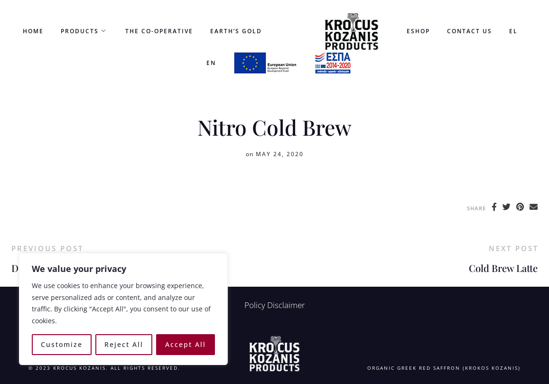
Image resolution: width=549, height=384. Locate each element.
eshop (418, 31)
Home (33, 31)
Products (80, 31)
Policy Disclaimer (274, 305)
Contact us (469, 31)
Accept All (185, 344)
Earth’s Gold (236, 31)
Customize (62, 344)
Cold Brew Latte (503, 268)
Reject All (123, 344)
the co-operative (159, 31)
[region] (123, 309)
